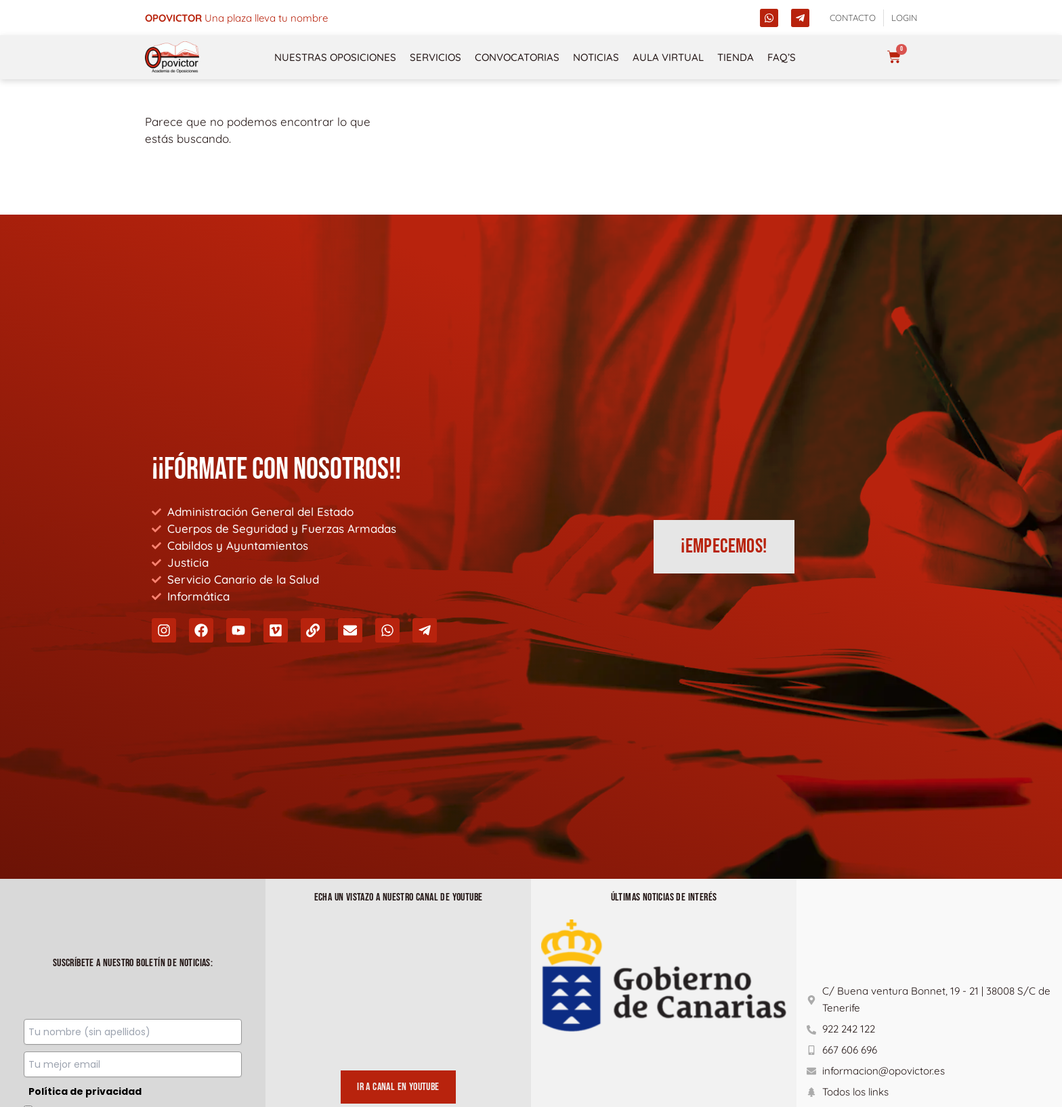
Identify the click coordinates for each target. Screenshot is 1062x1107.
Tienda (735, 57)
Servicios (435, 57)
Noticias (596, 57)
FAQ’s (781, 57)
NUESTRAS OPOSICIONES (335, 57)
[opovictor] (172, 57)
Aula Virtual (668, 57)
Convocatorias (517, 57)
